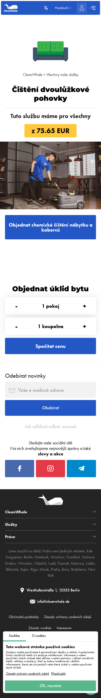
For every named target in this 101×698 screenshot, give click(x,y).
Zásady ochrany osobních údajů (27, 673)
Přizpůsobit (58, 673)
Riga (34, 569)
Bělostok (12, 569)
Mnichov (57, 557)
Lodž (52, 563)
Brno (65, 569)
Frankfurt (73, 557)
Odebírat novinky (25, 375)
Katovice (77, 563)
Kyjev (24, 569)
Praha (55, 569)
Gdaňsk (40, 563)
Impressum (64, 628)
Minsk (44, 569)
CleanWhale (32, 74)
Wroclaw (25, 563)
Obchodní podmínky (24, 617)
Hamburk (41, 557)
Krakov (10, 563)
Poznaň (63, 563)
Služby (11, 524)
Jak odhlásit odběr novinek (50, 426)
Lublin (90, 563)
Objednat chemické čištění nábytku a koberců (51, 227)
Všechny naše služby (62, 74)
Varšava (88, 557)
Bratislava (78, 569)
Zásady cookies (39, 628)
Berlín (28, 557)
